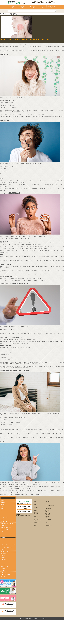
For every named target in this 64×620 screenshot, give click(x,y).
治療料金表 (3, 555)
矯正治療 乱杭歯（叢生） (6, 527)
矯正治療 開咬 (4, 525)
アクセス (41, 7)
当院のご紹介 (22, 7)
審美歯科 (3, 508)
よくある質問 (3, 562)
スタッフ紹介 (3, 542)
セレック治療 (3, 511)
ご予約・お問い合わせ (5, 574)
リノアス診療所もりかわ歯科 (6, 547)
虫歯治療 (3, 502)
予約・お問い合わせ (51, 7)
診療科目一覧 (3, 500)
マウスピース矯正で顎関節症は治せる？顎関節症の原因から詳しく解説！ (26, 39)
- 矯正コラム (3, 570)
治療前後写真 (3, 557)
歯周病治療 (3, 504)
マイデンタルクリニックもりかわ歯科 (8, 545)
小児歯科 (3, 532)
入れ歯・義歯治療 (4, 517)
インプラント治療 (4, 515)
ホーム (12, 7)
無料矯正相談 (3, 553)
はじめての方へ (4, 540)
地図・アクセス (4, 572)
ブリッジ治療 (3, 519)
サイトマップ (3, 576)
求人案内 (3, 564)
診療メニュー (32, 7)
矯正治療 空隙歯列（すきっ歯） (7, 523)
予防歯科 (3, 506)
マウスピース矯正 (4, 521)
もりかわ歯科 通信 (5, 566)
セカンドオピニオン (5, 551)
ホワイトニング (4, 513)
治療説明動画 (3, 560)
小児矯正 (3, 534)
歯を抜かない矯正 (4, 529)
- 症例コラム (3, 568)
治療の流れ (3, 549)
